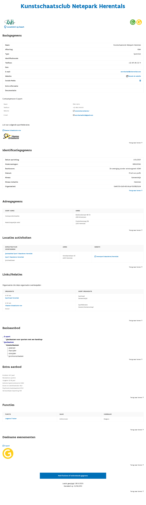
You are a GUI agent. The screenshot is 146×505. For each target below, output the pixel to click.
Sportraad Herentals (12, 298)
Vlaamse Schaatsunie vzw (11, 130)
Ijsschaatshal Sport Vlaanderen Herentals (18, 254)
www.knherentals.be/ (82, 111)
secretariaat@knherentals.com (131, 72)
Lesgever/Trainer (11, 419)
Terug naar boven (135, 143)
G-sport (6, 446)
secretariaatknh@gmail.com (84, 115)
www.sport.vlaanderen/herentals (106, 257)
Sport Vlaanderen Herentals (14, 257)
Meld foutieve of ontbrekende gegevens (73, 476)
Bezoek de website (134, 76)
